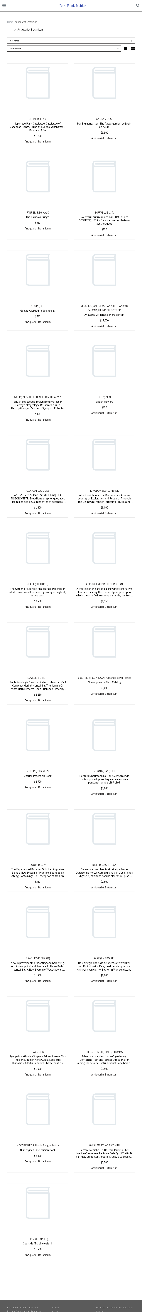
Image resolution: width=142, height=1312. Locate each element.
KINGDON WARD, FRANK (104, 490)
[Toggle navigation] (4, 5)
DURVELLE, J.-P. (104, 212)
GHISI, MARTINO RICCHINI (104, 1145)
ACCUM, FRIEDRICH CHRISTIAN (104, 584)
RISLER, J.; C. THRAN (104, 865)
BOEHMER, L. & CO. (38, 119)
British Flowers (104, 401)
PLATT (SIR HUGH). (38, 584)
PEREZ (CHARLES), (38, 1239)
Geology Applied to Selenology (37, 310)
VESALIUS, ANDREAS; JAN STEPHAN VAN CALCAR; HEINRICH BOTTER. (104, 308)
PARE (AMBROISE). (104, 958)
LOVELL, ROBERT (37, 678)
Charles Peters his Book (38, 776)
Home (10, 22)
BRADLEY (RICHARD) (38, 958)
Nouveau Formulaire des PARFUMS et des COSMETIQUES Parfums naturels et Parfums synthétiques (104, 220)
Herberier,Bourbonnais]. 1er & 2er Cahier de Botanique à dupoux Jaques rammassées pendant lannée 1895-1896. (104, 779)
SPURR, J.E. (38, 306)
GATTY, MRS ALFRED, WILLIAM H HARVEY (38, 397)
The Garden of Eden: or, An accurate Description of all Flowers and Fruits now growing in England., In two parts (37, 592)
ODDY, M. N (104, 397)
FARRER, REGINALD (37, 212)
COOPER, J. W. (38, 865)
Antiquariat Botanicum (28, 29)
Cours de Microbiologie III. (38, 1243)
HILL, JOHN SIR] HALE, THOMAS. (104, 1052)
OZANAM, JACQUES (37, 490)
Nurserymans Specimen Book (37, 1150)
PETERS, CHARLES (38, 771)
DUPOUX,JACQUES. (104, 771)
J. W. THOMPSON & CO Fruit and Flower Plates (104, 678)
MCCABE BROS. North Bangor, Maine (37, 1145)
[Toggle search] (138, 5)
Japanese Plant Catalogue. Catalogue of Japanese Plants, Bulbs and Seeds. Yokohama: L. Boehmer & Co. (37, 127)
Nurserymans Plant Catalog (104, 682)
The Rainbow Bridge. (38, 217)
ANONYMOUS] (104, 119)
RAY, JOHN (38, 1052)
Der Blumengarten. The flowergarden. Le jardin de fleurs (104, 125)
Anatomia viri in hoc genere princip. (104, 314)
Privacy (55, 1307)
